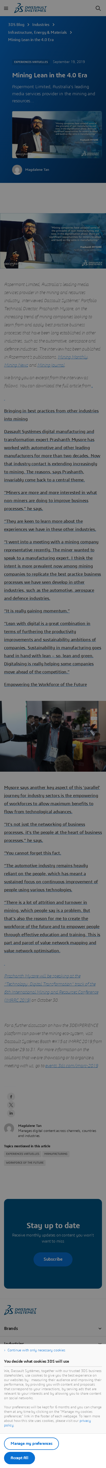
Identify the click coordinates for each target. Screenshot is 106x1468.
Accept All (19, 1458)
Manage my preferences (31, 1444)
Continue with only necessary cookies (36, 1350)
